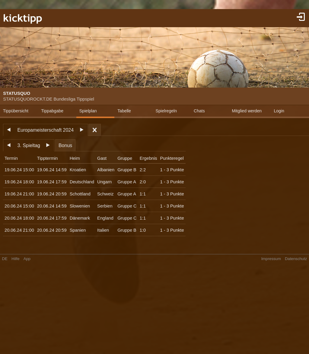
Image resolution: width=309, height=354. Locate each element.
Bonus (65, 145)
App (27, 258)
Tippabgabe (52, 110)
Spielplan (88, 110)
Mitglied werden (247, 110)
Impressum (271, 258)
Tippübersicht (15, 110)
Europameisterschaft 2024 (45, 130)
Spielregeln (166, 110)
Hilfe (15, 258)
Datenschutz (296, 258)
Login (279, 110)
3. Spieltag (28, 145)
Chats (199, 110)
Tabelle (124, 110)
